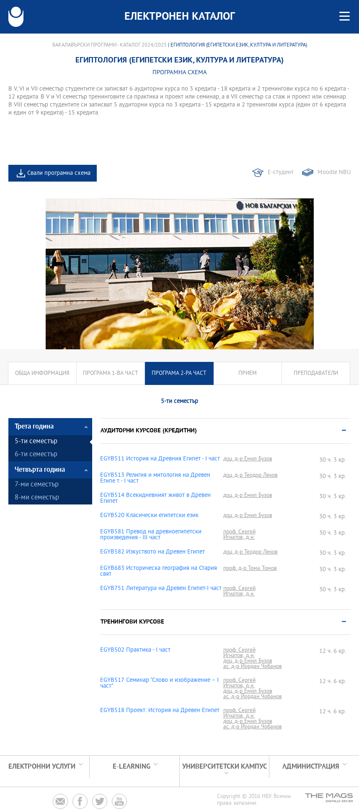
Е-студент (281, 173)
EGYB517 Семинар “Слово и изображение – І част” (159, 683)
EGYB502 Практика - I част (135, 650)
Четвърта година (40, 469)
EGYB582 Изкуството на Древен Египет (152, 552)
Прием (247, 373)
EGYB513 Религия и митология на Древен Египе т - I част (155, 478)
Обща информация (42, 373)
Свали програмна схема (58, 173)
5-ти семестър (36, 441)
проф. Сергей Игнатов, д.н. (239, 534)
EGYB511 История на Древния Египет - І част (160, 459)
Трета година (34, 426)
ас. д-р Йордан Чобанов (252, 666)
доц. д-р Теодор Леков (250, 475)
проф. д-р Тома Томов (250, 568)
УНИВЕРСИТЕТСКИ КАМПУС (224, 766)
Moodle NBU (334, 173)
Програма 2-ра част (179, 373)
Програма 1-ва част (110, 373)
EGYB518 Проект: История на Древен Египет (160, 711)
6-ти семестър (36, 454)
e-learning (131, 766)
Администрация (310, 766)
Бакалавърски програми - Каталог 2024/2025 (109, 45)
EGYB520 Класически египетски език (149, 516)
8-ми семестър (37, 498)
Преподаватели (316, 373)
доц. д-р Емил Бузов (247, 459)
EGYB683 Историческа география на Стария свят (158, 571)
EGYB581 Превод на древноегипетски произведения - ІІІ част (150, 535)
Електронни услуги (41, 766)
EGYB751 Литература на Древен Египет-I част (161, 589)
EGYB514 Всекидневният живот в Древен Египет (155, 498)
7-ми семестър (37, 485)
